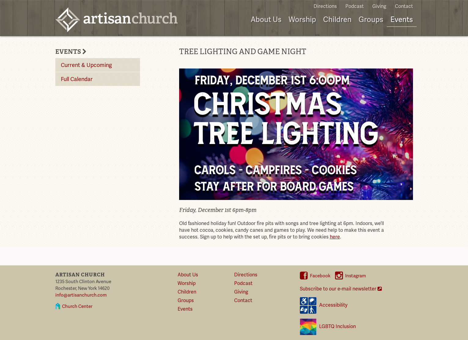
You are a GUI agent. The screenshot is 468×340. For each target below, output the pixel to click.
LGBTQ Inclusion (328, 327)
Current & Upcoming (86, 65)
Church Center (77, 306)
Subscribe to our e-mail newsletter (341, 289)
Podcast (354, 6)
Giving (379, 6)
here (335, 237)
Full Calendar (77, 79)
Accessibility (324, 305)
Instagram (350, 276)
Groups (371, 19)
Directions (325, 6)
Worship (302, 19)
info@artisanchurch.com (81, 295)
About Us (266, 19)
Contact (404, 6)
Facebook (315, 276)
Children (337, 19)
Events (401, 19)
